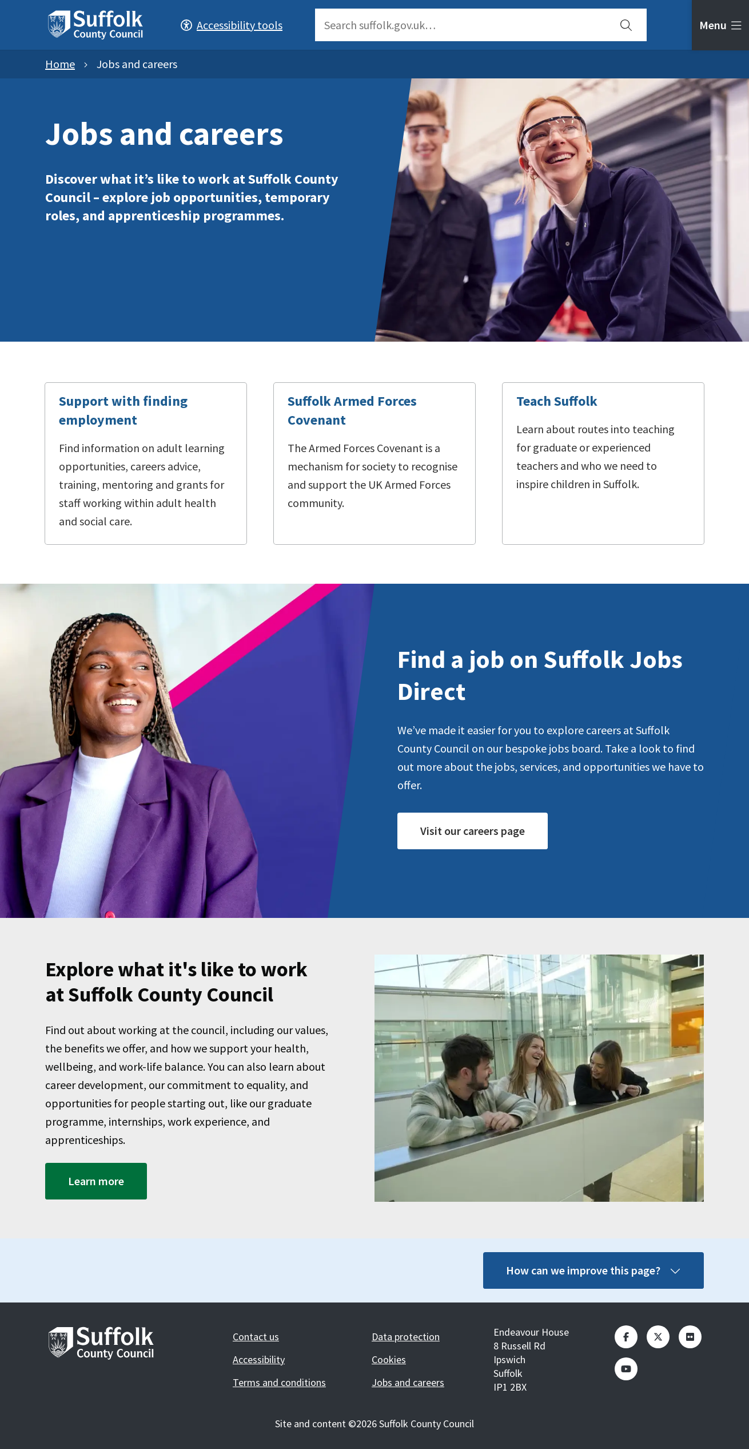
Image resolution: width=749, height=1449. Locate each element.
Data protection (406, 1336)
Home (60, 64)
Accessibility (259, 1359)
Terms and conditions (279, 1382)
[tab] (720, 25)
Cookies (389, 1359)
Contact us (256, 1336)
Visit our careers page (472, 831)
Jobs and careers (408, 1382)
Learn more (96, 1181)
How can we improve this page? (593, 1270)
